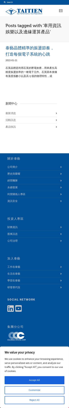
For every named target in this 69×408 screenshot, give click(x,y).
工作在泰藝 (13, 267)
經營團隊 (12, 180)
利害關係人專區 (16, 194)
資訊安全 (12, 201)
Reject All (34, 400)
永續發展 (12, 187)
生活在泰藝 (13, 273)
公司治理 (12, 241)
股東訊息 (12, 234)
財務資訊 (12, 227)
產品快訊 (11, 127)
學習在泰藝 (13, 280)
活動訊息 (11, 120)
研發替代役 (13, 287)
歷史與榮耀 (13, 174)
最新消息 (11, 113)
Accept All (34, 380)
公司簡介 (12, 167)
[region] (34, 377)
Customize (34, 390)
